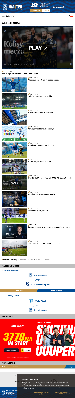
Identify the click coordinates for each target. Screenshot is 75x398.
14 (41, 260)
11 (34, 260)
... (26, 260)
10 (32, 260)
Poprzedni (6, 260)
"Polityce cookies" (34, 387)
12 (37, 260)
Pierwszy (23, 260)
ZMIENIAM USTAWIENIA (28, 388)
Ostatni (47, 260)
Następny (14, 260)
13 (39, 260)
